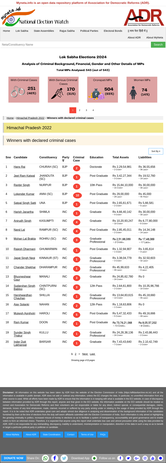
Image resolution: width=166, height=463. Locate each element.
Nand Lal (19, 229)
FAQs (102, 434)
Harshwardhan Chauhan (23, 297)
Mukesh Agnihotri (24, 313)
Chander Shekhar (25, 267)
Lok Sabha (22, 30)
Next (85, 353)
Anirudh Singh (22, 220)
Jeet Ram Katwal (24, 175)
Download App (80, 458)
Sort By (155, 151)
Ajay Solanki (21, 304)
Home (6, 30)
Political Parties (89, 30)
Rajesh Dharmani (24, 249)
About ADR (134, 37)
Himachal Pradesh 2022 (30, 117)
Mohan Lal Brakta (25, 238)
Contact (70, 434)
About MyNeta (154, 37)
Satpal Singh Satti (25, 202)
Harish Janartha (23, 211)
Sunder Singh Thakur (22, 334)
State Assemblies (44, 30)
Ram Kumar (21, 322)
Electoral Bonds (113, 30)
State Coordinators (51, 434)
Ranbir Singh (22, 185)
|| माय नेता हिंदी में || (137, 30)
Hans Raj (19, 166)
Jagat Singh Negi (24, 257)
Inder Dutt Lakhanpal (20, 343)
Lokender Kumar (24, 193)
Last (93, 353)
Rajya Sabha (67, 30)
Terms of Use (87, 434)
